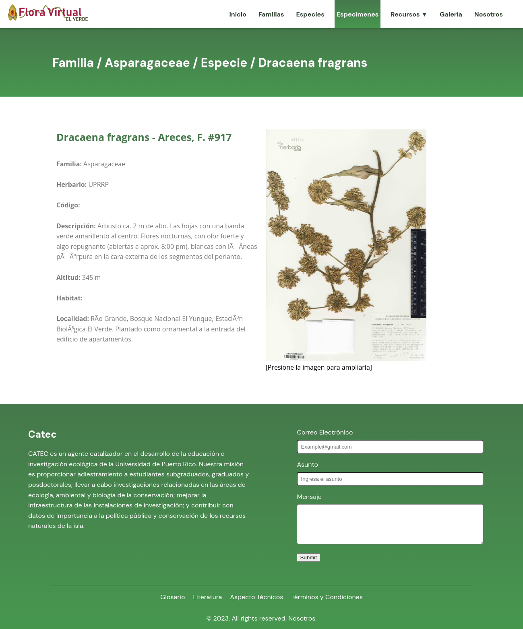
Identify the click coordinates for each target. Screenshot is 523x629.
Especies (310, 14)
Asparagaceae (147, 62)
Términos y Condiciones (327, 597)
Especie (224, 62)
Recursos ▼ (409, 14)
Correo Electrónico (325, 432)
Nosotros (488, 14)
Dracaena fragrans (312, 62)
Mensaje (309, 496)
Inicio (237, 14)
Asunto (307, 464)
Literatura (207, 597)
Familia (73, 62)
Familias (271, 14)
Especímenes (358, 14)
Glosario (172, 597)
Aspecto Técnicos (256, 597)
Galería (451, 14)
